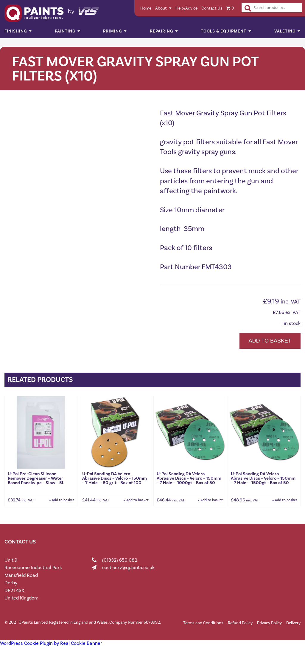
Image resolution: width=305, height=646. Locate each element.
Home (145, 8)
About (161, 8)
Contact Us (211, 8)
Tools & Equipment (223, 31)
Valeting (284, 31)
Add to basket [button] (63, 500)
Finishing (15, 31)
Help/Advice (186, 8)
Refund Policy (240, 622)
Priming (112, 31)
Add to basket (270, 341)
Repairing (161, 31)
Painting (65, 31)
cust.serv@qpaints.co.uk (128, 567)
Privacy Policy (269, 622)
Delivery (293, 622)
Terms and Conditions (203, 622)
